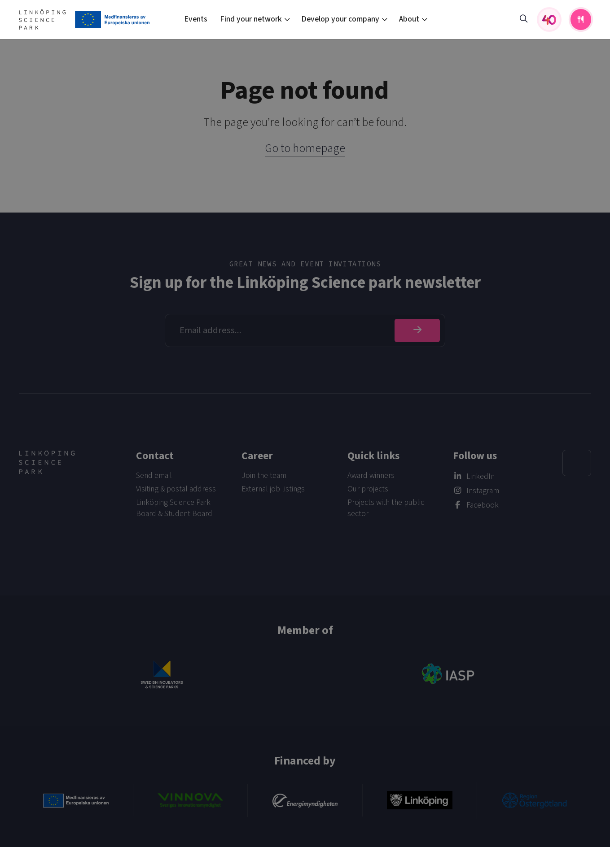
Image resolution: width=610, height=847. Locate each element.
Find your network (251, 19)
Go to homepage (305, 148)
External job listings (273, 489)
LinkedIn (480, 476)
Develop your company (340, 19)
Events (195, 19)
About (409, 19)
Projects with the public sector (385, 508)
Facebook (482, 505)
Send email (154, 475)
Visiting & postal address (176, 489)
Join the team (263, 475)
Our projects (367, 489)
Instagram (482, 490)
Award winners (371, 475)
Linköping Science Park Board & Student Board (174, 508)
